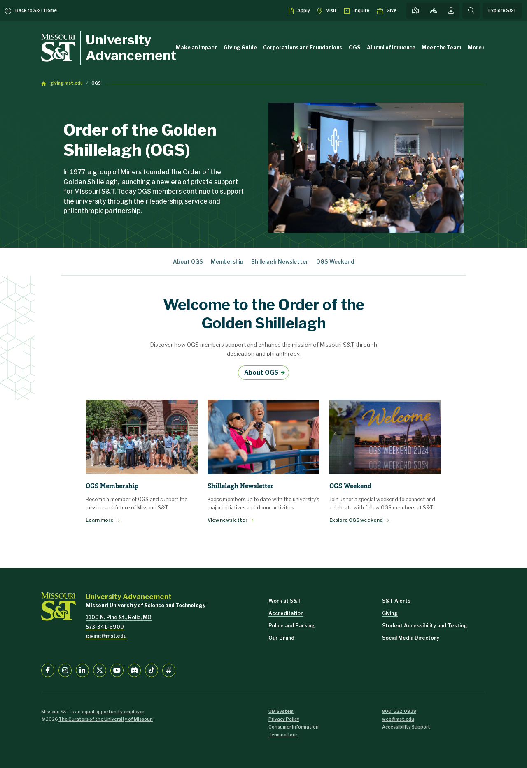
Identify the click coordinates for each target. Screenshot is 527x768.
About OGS (188, 262)
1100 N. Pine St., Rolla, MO (119, 617)
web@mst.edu (398, 719)
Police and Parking (291, 625)
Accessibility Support (406, 727)
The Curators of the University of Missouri (105, 719)
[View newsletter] (263, 437)
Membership (227, 262)
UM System (281, 711)
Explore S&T (502, 10)
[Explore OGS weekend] (385, 437)
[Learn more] (142, 437)
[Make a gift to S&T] (387, 10)
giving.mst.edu (66, 83)
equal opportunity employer (113, 712)
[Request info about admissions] (356, 10)
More (475, 47)
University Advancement (131, 47)
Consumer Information (293, 727)
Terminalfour (282, 735)
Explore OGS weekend (356, 520)
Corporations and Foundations (302, 47)
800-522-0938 (399, 711)
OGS (354, 47)
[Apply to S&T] (299, 10)
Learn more (100, 520)
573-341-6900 (105, 627)
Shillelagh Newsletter (279, 262)
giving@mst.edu (106, 636)
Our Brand (281, 638)
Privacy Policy (283, 719)
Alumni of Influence (391, 47)
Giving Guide (240, 47)
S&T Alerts (396, 601)
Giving (390, 613)
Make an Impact (196, 47)
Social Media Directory (410, 638)
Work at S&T (284, 601)
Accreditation (285, 613)
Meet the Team (441, 47)
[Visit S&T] (327, 10)
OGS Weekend (335, 262)
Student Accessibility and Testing (424, 625)
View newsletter (227, 520)
